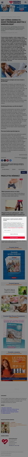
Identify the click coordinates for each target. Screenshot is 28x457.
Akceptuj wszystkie (14, 237)
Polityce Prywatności (12, 227)
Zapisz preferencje (14, 234)
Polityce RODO (20, 227)
